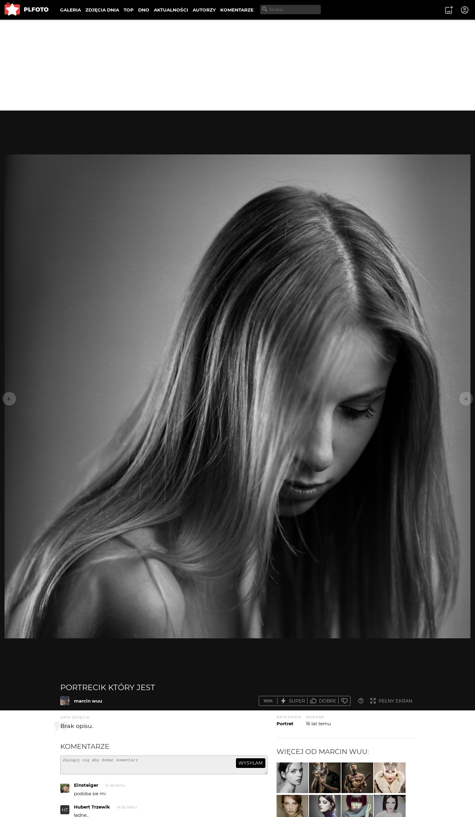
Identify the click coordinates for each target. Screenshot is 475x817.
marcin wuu (88, 701)
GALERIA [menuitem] (70, 10)
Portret (285, 723)
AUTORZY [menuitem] (204, 10)
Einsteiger (86, 788)
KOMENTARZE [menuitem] (237, 10)
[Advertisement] (237, 65)
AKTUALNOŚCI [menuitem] (171, 10)
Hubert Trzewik (92, 809)
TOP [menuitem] (129, 10)
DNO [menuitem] (143, 10)
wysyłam (250, 763)
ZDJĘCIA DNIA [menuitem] (102, 10)
